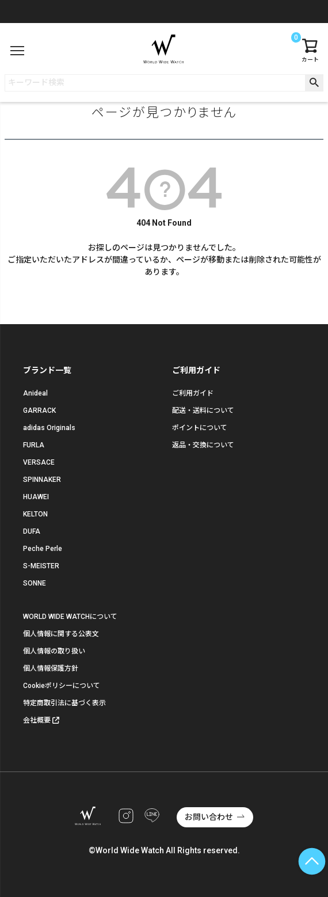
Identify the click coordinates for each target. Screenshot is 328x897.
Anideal (35, 393)
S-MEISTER (41, 566)
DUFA (31, 531)
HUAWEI (36, 497)
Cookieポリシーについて (61, 686)
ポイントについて (199, 428)
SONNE (34, 583)
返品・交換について (203, 445)
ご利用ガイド (192, 393)
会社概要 (37, 720)
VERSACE (39, 462)
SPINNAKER (42, 480)
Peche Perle (42, 549)
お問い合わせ (209, 817)
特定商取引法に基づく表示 (64, 703)
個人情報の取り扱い (54, 651)
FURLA (33, 445)
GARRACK (39, 410)
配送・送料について (203, 410)
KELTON (35, 514)
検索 (314, 83)
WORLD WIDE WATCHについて (70, 617)
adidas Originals (49, 428)
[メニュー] (17, 50)
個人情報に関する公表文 (61, 634)
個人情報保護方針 (50, 668)
